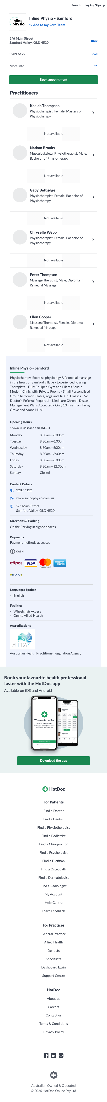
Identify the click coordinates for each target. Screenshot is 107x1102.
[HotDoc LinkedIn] (53, 1055)
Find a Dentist (53, 819)
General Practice (53, 934)
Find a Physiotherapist (53, 827)
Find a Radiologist (54, 886)
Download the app (53, 760)
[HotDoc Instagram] (61, 1055)
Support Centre (53, 975)
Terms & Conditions (53, 1023)
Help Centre (53, 902)
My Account (53, 894)
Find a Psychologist (53, 852)
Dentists (53, 950)
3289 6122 (24, 490)
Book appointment (53, 79)
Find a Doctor (54, 811)
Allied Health (53, 942)
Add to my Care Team (47, 25)
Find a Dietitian (53, 861)
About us (53, 998)
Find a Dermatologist (53, 877)
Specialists (53, 959)
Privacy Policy (53, 1032)
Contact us (54, 1015)
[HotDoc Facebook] (46, 1055)
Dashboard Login (53, 967)
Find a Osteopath (53, 869)
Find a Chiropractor (53, 844)
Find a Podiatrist (53, 836)
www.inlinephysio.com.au (35, 498)
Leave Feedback (53, 911)
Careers (53, 1007)
